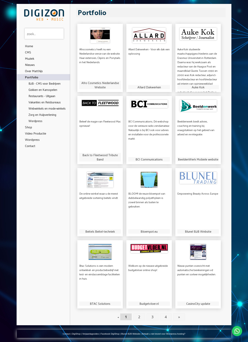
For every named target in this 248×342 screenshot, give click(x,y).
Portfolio (31, 77)
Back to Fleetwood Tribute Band (100, 157)
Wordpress (35, 120)
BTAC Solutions (100, 303)
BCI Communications (149, 159)
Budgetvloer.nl (149, 303)
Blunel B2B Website (198, 231)
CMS (28, 52)
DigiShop (76, 334)
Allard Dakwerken (149, 87)
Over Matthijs (34, 71)
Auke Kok (198, 87)
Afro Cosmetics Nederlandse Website (100, 85)
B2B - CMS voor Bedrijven (45, 83)
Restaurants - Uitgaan (42, 95)
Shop (28, 127)
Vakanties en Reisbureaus (45, 102)
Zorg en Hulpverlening (42, 114)
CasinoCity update (198, 303)
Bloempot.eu (149, 231)
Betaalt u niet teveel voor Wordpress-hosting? (163, 334)
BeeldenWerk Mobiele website (198, 159)
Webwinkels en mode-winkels (47, 108)
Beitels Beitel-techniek (100, 231)
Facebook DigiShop (110, 334)
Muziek (29, 58)
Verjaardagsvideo (90, 334)
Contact (30, 146)
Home (29, 46)
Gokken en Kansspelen (43, 89)
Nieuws (30, 64)
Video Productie (35, 133)
